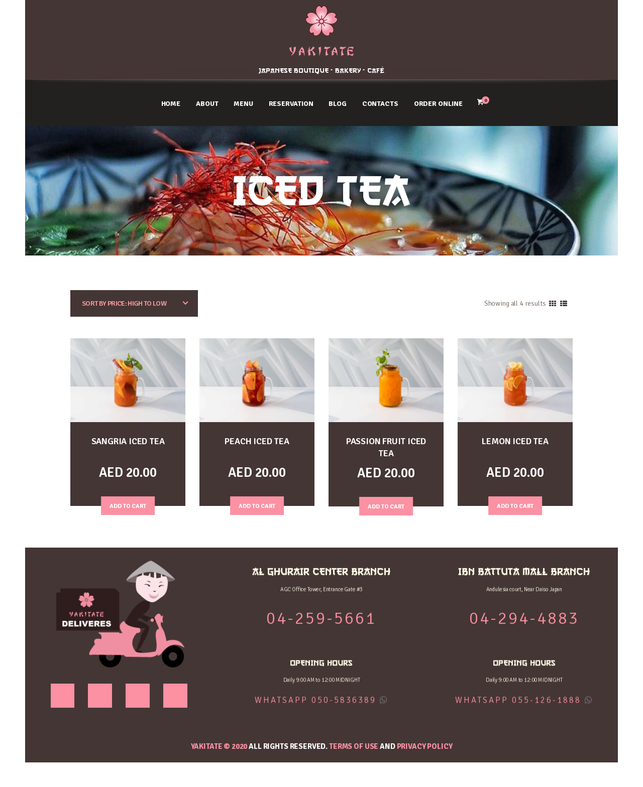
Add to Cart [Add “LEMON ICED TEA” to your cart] (515, 504)
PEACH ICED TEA (256, 441)
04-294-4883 (549, 40)
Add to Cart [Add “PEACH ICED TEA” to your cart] (257, 504)
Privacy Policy (425, 745)
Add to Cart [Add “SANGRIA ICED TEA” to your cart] (128, 504)
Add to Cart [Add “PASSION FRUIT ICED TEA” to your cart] (386, 504)
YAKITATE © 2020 (219, 745)
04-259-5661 (94, 40)
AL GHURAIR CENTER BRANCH (93, 17)
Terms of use (353, 745)
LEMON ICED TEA (515, 441)
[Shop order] (134, 303)
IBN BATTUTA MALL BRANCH (549, 17)
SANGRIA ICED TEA (128, 441)
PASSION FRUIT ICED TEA (386, 447)
